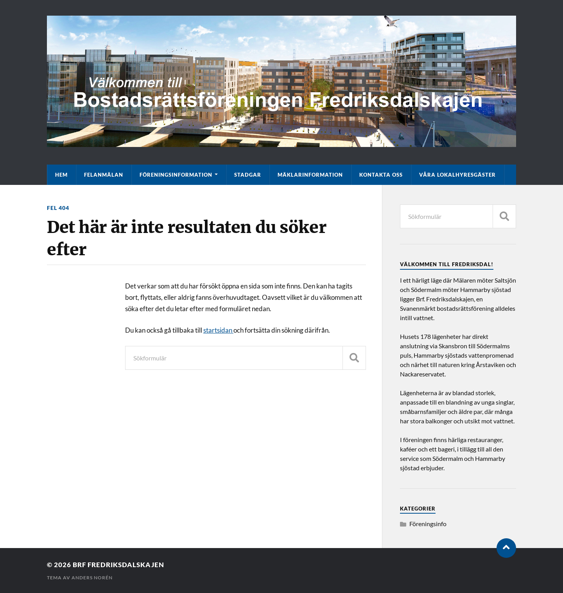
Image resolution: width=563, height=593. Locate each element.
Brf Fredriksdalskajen (118, 565)
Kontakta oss (381, 175)
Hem (61, 175)
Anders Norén (92, 577)
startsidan (218, 330)
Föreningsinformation (176, 175)
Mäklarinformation (310, 175)
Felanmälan (103, 175)
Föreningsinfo (427, 523)
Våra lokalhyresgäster (457, 175)
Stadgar (247, 175)
